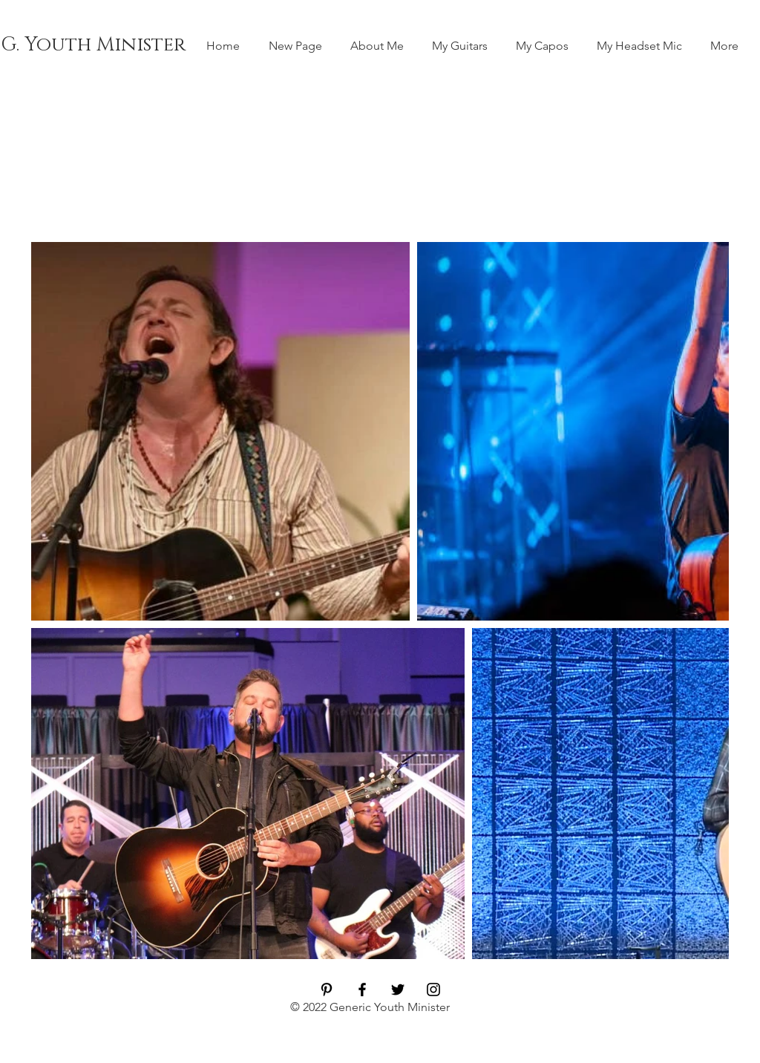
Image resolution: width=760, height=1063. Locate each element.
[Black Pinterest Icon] (326, 989)
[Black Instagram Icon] (433, 989)
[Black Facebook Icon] (362, 989)
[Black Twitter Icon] (398, 989)
